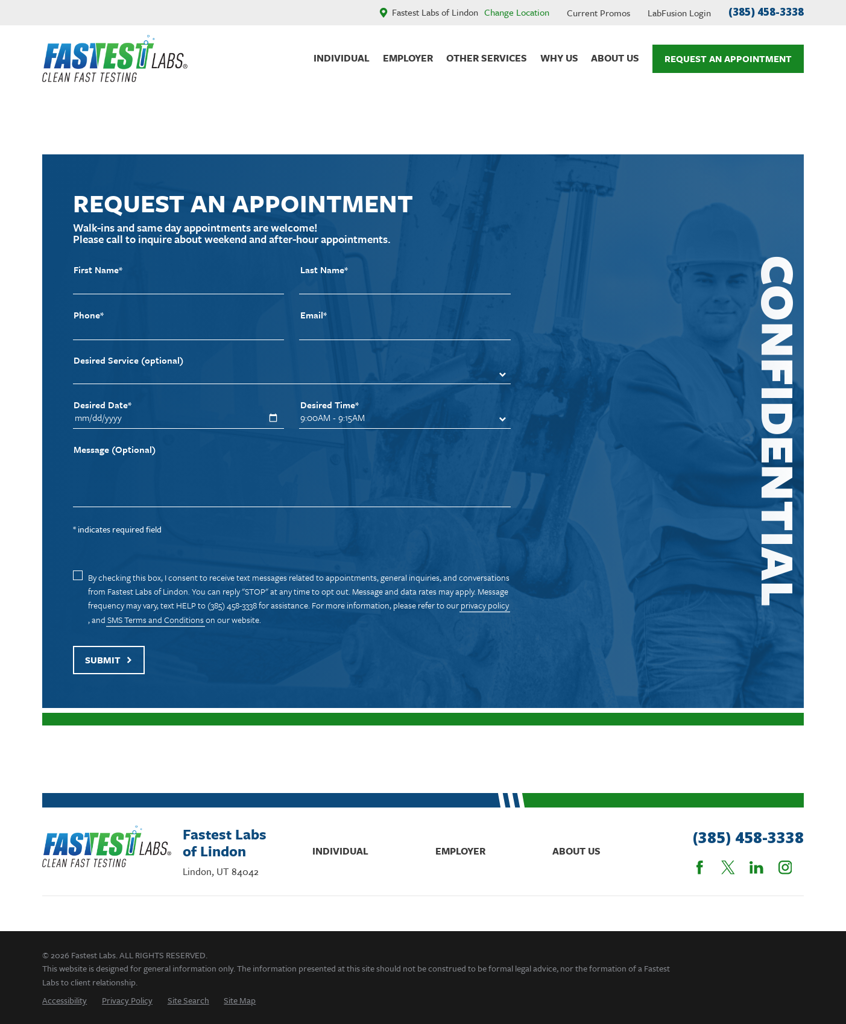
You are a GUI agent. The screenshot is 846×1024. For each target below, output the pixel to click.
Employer (460, 851)
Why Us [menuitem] (559, 58)
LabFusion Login (679, 12)
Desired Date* (102, 405)
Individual (340, 851)
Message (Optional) (115, 449)
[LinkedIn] (756, 867)
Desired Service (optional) (128, 360)
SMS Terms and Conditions (155, 619)
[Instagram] (785, 867)
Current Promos (598, 12)
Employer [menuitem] (408, 58)
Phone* (89, 315)
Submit (109, 659)
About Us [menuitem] (615, 58)
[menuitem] (64, 1000)
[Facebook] (700, 867)
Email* (313, 315)
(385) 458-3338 (766, 12)
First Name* (98, 270)
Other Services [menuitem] (486, 58)
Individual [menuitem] (342, 58)
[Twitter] (728, 867)
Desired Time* (329, 405)
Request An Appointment (728, 58)
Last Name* (324, 270)
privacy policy (485, 605)
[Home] (115, 58)
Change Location (516, 12)
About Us (576, 851)
